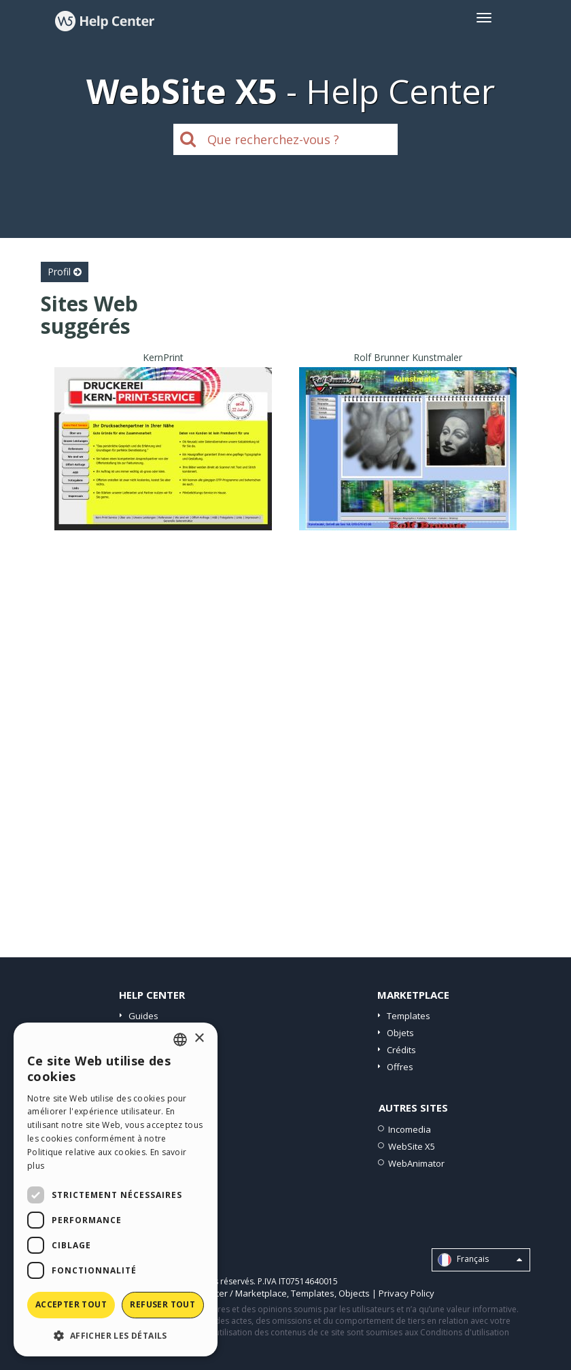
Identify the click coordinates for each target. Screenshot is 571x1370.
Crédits (401, 1050)
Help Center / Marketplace (233, 1293)
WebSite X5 (411, 1146)
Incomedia (409, 1129)
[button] (115, 1335)
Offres (400, 1067)
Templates (408, 1016)
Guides (143, 1016)
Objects (354, 1293)
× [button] (199, 1038)
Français (480, 1260)
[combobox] (180, 1039)
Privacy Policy (406, 1293)
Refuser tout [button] (162, 1304)
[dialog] (116, 1189)
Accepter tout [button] (71, 1304)
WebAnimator (416, 1163)
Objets (400, 1033)
